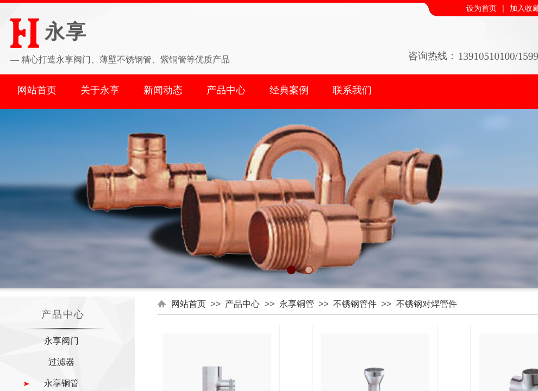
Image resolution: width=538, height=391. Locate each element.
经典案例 (289, 90)
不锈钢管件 (355, 303)
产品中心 (226, 90)
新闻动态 (163, 90)
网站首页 (37, 90)
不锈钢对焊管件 (426, 303)
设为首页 (481, 8)
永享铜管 (296, 303)
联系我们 (352, 90)
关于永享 (100, 90)
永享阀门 (61, 340)
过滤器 (61, 362)
